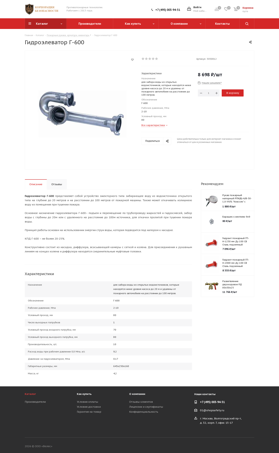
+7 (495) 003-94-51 (167, 10)
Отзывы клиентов (141, 401)
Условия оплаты (87, 401)
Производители (35, 401)
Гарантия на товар (89, 411)
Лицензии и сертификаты (146, 406)
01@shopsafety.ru (212, 410)
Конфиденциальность (143, 411)
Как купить (84, 394)
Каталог (30, 394)
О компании (137, 394)
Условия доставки (89, 406)
